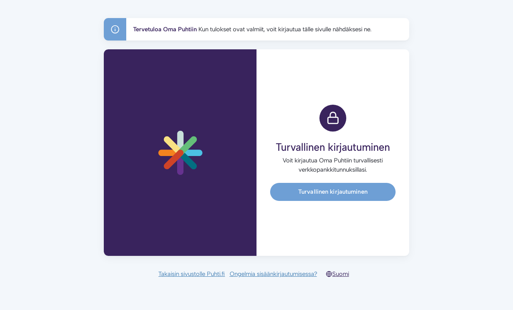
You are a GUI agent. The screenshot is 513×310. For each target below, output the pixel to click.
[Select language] (343, 273)
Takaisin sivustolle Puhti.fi (191, 274)
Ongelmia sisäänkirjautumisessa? (273, 274)
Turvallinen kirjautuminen (333, 191)
